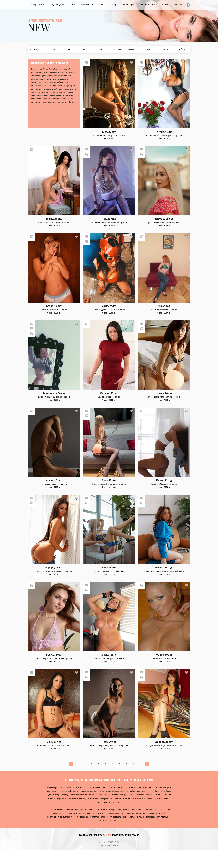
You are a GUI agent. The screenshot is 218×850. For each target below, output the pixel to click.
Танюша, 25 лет (109, 654)
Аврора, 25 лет (53, 567)
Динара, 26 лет (164, 741)
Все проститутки (37, 5)
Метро (166, 49)
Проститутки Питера (109, 845)
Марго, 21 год (164, 480)
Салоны (101, 5)
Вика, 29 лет (54, 741)
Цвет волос (117, 49)
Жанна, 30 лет (164, 654)
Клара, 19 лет (53, 306)
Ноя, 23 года (109, 219)
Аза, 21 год (164, 306)
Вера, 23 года (54, 654)
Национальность (133, 49)
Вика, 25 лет (109, 567)
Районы (182, 49)
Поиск (165, 5)
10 (140, 763)
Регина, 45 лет (164, 131)
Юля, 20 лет (109, 131)
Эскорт (114, 5)
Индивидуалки (57, 5)
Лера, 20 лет (109, 741)
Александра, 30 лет (54, 393)
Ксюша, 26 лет (164, 393)
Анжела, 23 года (164, 567)
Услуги (149, 49)
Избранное (178, 5)
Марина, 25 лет (109, 393)
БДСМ (72, 5)
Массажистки (87, 5)
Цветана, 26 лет (164, 219)
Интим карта (128, 5)
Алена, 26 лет (54, 480)
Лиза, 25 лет (109, 480)
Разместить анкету (148, 5)
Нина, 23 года (54, 219)
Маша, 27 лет (109, 306)
